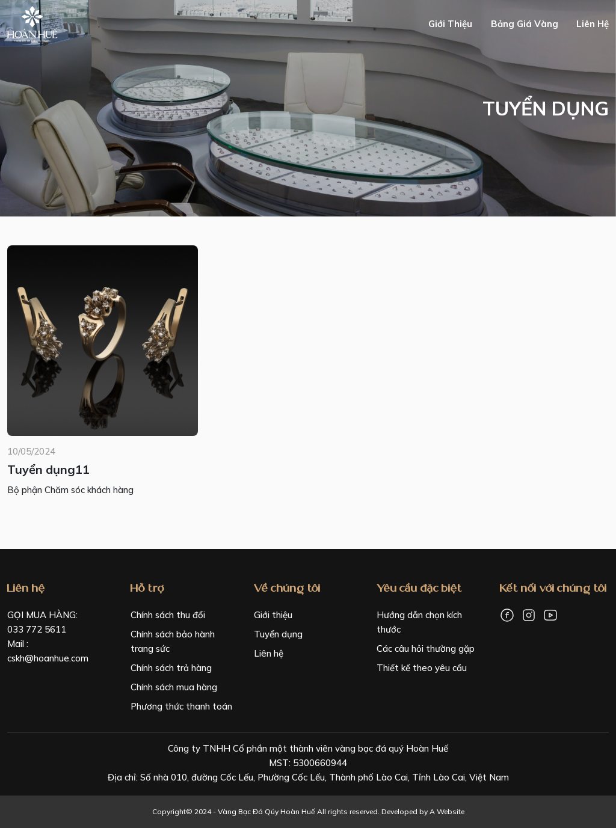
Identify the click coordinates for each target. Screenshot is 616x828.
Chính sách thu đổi (168, 615)
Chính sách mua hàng (174, 687)
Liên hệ (592, 23)
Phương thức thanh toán (181, 706)
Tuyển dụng (278, 634)
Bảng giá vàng (524, 23)
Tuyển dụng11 (48, 469)
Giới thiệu (450, 23)
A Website (447, 811)
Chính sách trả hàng (171, 667)
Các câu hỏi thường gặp (426, 648)
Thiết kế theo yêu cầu (422, 667)
